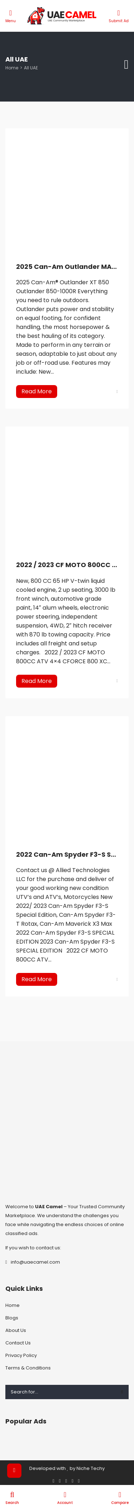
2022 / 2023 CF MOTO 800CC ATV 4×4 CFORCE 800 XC (67, 565)
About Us (15, 1330)
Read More (36, 391)
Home (11, 68)
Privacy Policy (21, 1355)
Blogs (11, 1317)
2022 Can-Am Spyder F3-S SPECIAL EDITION (67, 854)
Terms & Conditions (28, 1367)
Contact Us (18, 1342)
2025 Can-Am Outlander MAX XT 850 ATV (67, 266)
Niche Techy (90, 1468)
